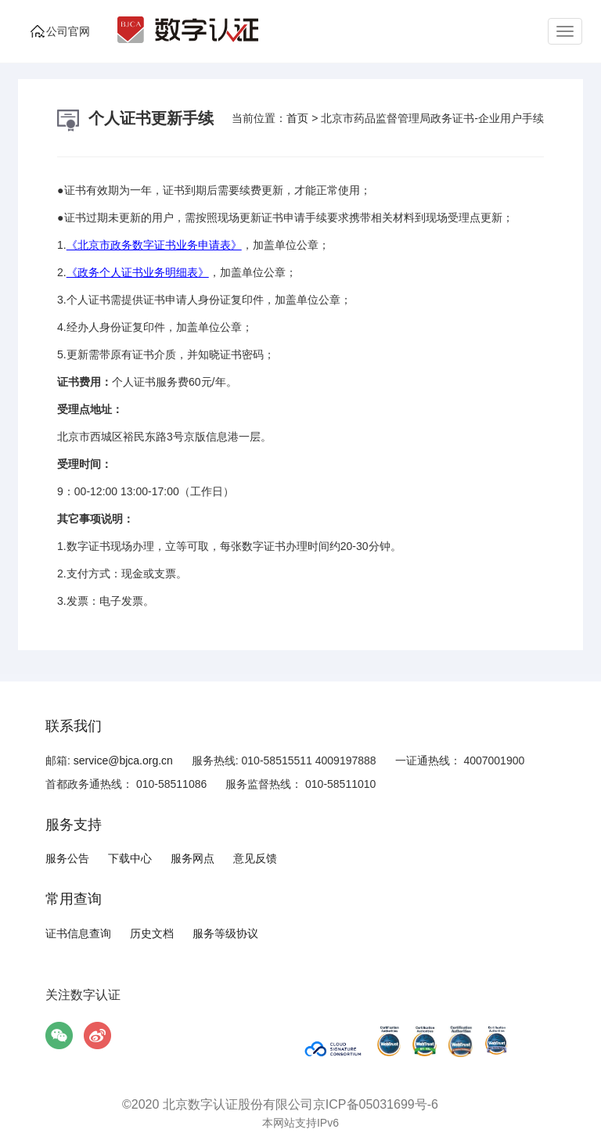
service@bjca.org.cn (123, 760)
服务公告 (67, 858)
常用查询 (73, 899)
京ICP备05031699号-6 (375, 1104)
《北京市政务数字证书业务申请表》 (154, 245)
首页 (297, 118)
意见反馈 (255, 858)
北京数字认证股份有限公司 (238, 1104)
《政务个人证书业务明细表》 (138, 272)
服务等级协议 (225, 933)
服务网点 (192, 858)
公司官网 (68, 31)
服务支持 (73, 824)
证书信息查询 (78, 933)
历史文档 (152, 933)
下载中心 (130, 858)
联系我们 (73, 726)
